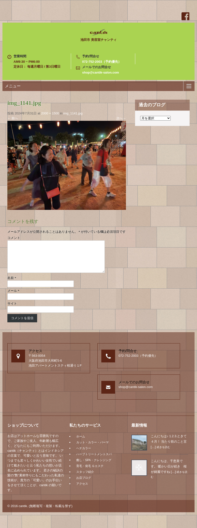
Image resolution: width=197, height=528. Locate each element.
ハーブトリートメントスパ (94, 460)
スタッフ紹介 (85, 478)
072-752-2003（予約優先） (101, 61)
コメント (13, 238)
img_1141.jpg (72, 113)
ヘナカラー (83, 454)
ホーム (80, 442)
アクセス (82, 489)
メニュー (13, 86)
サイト (12, 309)
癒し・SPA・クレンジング (93, 466)
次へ (121, 118)
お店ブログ (83, 483)
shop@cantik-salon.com (100, 72)
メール (13, 296)
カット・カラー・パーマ (92, 448)
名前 (11, 284)
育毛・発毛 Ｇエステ (90, 472)
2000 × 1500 (50, 113)
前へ (12, 118)
